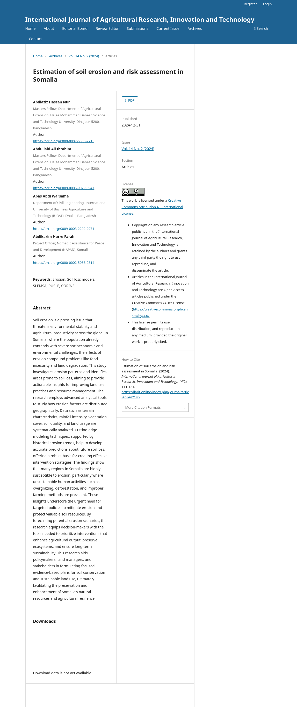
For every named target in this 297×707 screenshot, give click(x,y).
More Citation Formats (143, 407)
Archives (194, 28)
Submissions (137, 28)
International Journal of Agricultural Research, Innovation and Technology (140, 19)
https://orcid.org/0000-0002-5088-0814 (64, 262)
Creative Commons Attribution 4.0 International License (152, 207)
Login (267, 4)
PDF (131, 100)
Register (250, 4)
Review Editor (107, 28)
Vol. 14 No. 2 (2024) (84, 56)
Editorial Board (75, 28)
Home (30, 28)
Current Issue (167, 28)
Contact (35, 38)
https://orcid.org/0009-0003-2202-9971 (64, 228)
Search (261, 28)
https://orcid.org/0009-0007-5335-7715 (64, 140)
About (49, 28)
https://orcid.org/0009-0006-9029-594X (64, 188)
